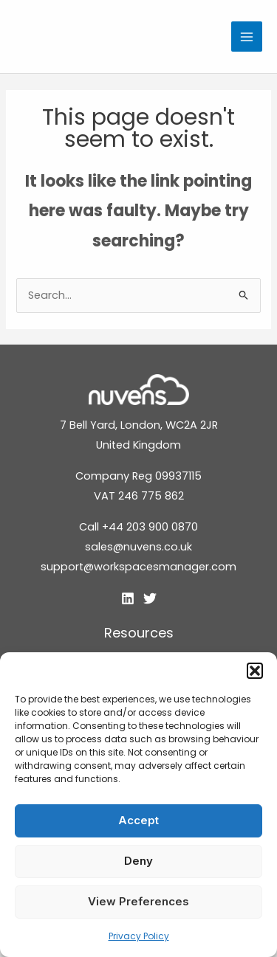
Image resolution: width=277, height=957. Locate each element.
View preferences (138, 901)
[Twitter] (150, 598)
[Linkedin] (127, 598)
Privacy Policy (139, 936)
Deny (138, 861)
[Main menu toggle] (246, 36)
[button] (254, 670)
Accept (138, 820)
